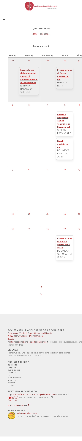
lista (34, 33)
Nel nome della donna (27, 413)
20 (79, 214)
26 (12, 60)
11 (47, 169)
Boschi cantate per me (63, 144)
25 (47, 229)
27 (29, 60)
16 (12, 214)
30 (79, 60)
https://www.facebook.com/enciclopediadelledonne (31, 394)
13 (79, 169)
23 (12, 229)
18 (47, 214)
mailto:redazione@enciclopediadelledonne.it (28, 342)
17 (29, 214)
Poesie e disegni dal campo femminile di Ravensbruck (63, 120)
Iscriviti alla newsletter (18, 405)
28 (47, 60)
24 (29, 229)
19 (65, 214)
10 (29, 169)
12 (65, 169)
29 (65, 60)
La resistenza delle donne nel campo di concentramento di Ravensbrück (29, 76)
